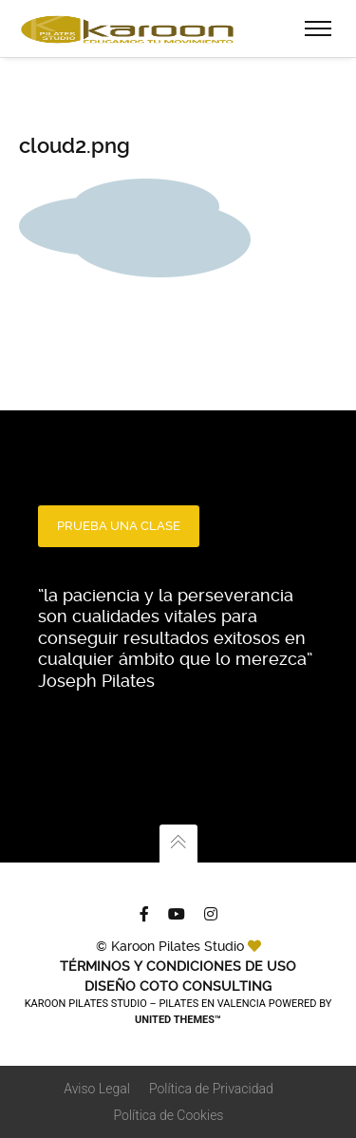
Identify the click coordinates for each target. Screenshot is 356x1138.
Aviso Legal (97, 1088)
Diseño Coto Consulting (178, 986)
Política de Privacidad (211, 1088)
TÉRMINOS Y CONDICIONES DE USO (178, 966)
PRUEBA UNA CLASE (118, 526)
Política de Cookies (169, 1115)
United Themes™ (178, 1020)
